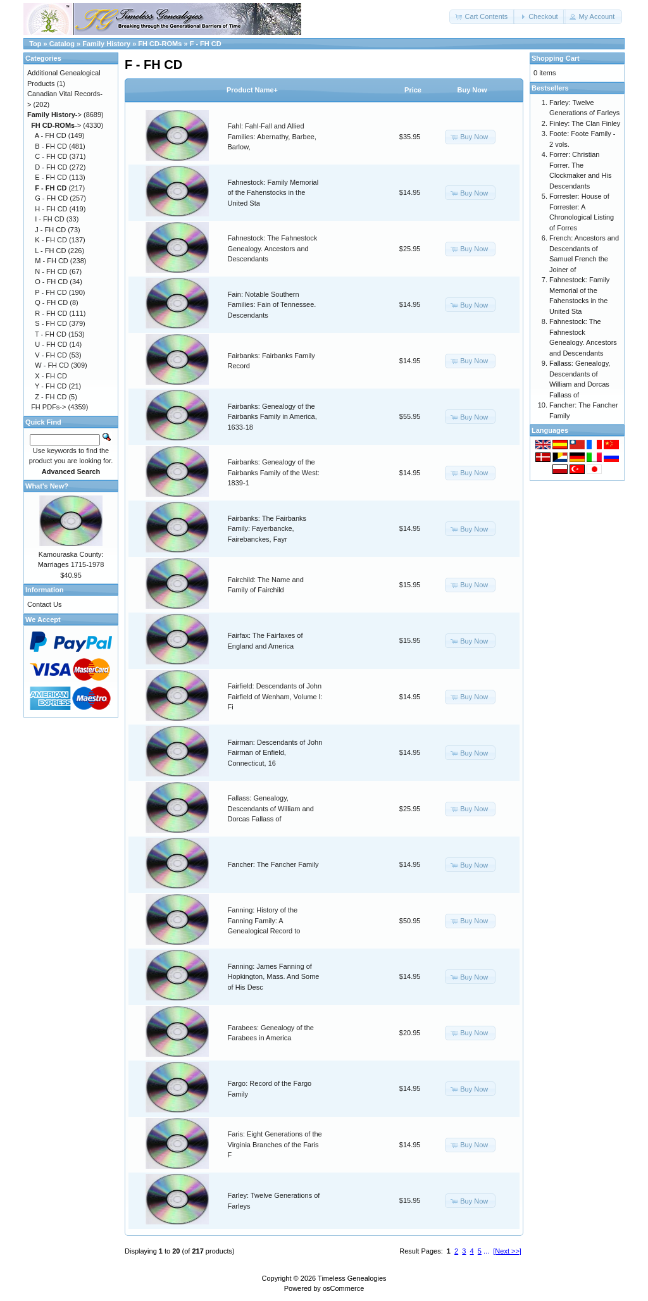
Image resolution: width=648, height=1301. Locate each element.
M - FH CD (51, 261)
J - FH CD (50, 229)
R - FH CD (51, 313)
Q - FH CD (51, 302)
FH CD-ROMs (160, 43)
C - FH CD (51, 156)
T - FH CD (50, 334)
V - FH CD (51, 355)
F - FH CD (205, 43)
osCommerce (343, 1288)
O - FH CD (51, 281)
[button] (482, 16)
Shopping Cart (556, 58)
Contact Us (44, 604)
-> (54, 114)
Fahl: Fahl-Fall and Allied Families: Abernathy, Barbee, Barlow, (272, 136)
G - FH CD (51, 198)
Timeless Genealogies (352, 1278)
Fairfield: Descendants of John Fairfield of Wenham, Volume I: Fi (275, 696)
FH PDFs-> (48, 407)
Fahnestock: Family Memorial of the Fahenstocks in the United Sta (273, 192)
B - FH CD (51, 146)
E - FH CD (51, 177)
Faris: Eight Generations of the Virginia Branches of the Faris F (275, 1144)
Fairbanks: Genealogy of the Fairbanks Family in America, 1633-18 (272, 416)
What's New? (46, 486)
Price (412, 90)
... (486, 1251)
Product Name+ (252, 90)
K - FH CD (51, 240)
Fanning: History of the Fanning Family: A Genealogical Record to (264, 920)
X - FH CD (51, 376)
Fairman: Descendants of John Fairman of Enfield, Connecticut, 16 (275, 752)
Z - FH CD (50, 397)
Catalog (62, 43)
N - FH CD (51, 271)
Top (35, 43)
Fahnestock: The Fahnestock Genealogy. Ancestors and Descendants (273, 248)
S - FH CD (51, 323)
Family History (106, 43)
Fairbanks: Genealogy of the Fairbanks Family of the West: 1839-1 (274, 472)
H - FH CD (51, 209)
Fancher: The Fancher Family (273, 864)
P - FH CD (51, 292)
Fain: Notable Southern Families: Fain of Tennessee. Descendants (272, 304)
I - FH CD (49, 219)
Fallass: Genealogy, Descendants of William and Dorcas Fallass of (271, 808)
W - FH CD (52, 365)
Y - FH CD (51, 386)
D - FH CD (51, 167)
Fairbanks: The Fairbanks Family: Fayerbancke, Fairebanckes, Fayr (267, 528)
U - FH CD (51, 344)
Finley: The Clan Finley (584, 123)
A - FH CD (50, 135)
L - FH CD (50, 250)
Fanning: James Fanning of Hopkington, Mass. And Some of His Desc (274, 976)
